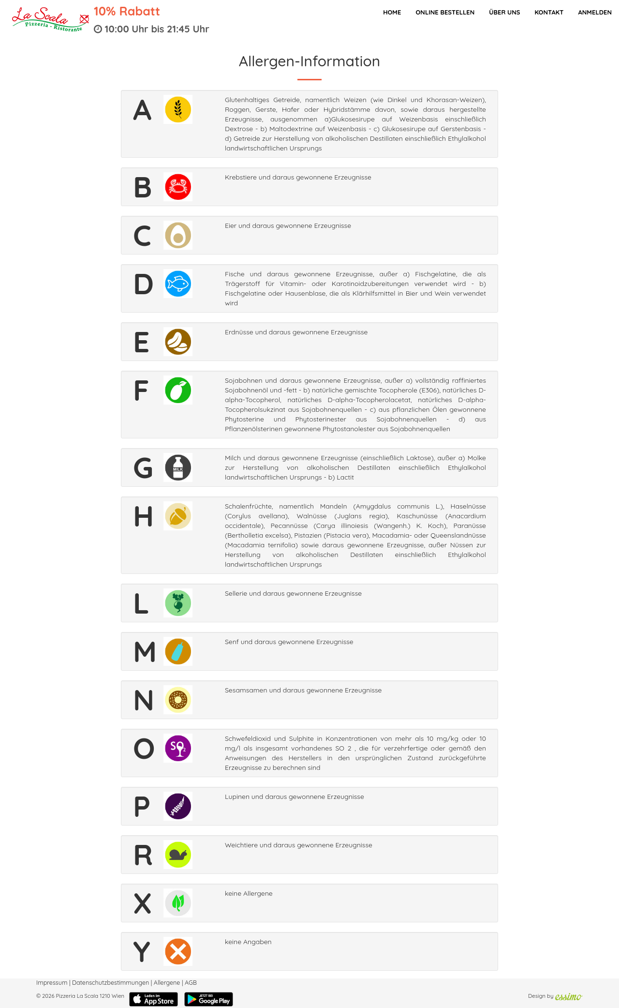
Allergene (167, 982)
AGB (191, 982)
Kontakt (548, 12)
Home (392, 12)
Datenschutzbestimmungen (110, 982)
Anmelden (595, 12)
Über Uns (504, 12)
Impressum (51, 982)
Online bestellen (444, 12)
